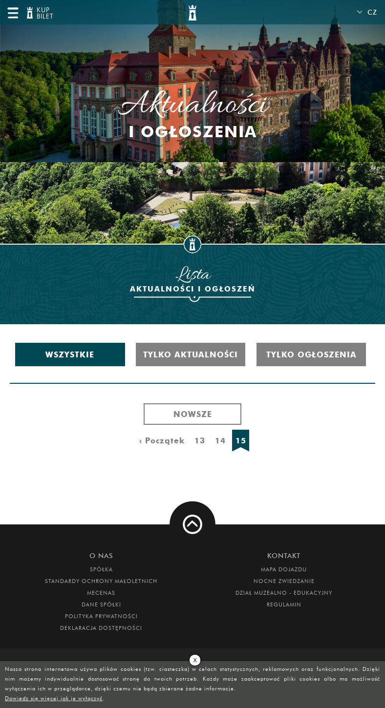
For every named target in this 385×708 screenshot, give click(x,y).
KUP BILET (44, 13)
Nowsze (192, 414)
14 (220, 440)
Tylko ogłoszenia (311, 354)
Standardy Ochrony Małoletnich (101, 581)
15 (240, 440)
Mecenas (101, 592)
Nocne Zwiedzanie (284, 581)
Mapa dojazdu (284, 569)
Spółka (101, 569)
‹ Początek (162, 440)
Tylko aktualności (190, 354)
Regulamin (284, 604)
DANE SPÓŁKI (101, 604)
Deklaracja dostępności (101, 628)
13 (199, 440)
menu (13, 13)
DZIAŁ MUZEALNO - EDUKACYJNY (283, 592)
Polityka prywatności (101, 616)
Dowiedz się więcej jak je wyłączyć (54, 698)
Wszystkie (69, 354)
